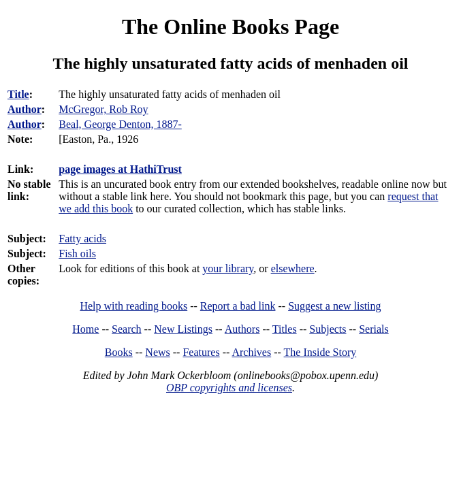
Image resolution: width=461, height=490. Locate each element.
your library (227, 268)
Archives (251, 352)
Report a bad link (238, 306)
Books (119, 352)
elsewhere (293, 268)
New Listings (183, 329)
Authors (242, 329)
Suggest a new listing (334, 306)
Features (200, 352)
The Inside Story (320, 352)
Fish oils (77, 253)
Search (127, 329)
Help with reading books (133, 306)
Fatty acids (82, 238)
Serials (374, 329)
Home (85, 329)
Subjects (327, 329)
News (157, 352)
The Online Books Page (230, 26)
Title (18, 94)
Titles (284, 329)
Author (24, 109)
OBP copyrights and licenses (229, 387)
